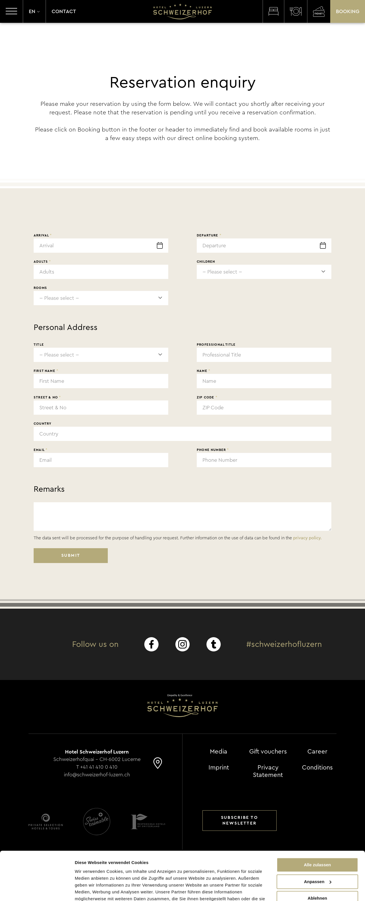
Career (317, 751)
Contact (64, 11)
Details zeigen (89, 889)
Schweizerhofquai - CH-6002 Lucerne (97, 759)
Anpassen (317, 849)
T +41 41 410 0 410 (97, 766)
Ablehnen (317, 866)
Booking (347, 11)
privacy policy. (307, 538)
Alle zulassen (317, 833)
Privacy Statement (268, 771)
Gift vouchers (268, 751)
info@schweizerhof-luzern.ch (97, 773)
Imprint (218, 767)
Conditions (317, 767)
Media (218, 751)
